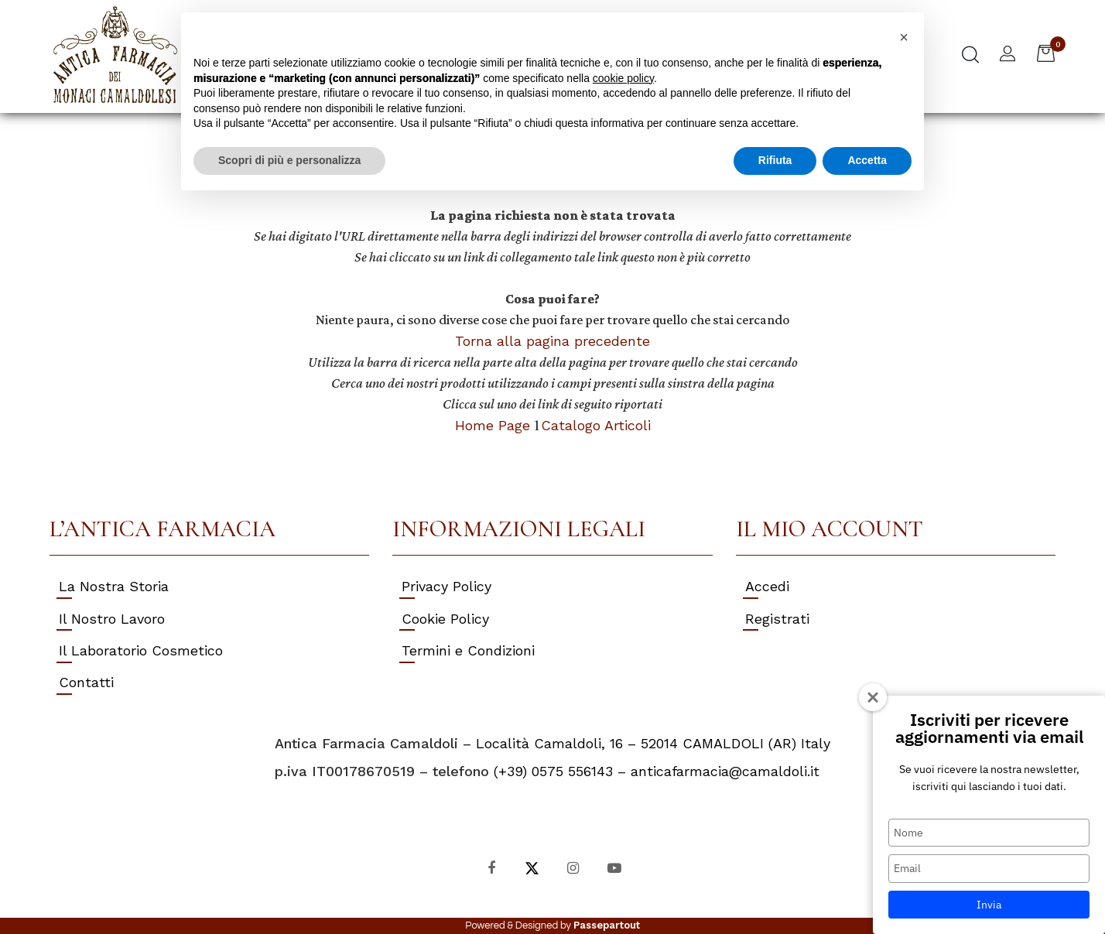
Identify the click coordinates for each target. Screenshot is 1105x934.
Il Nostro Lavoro (112, 619)
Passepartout (606, 925)
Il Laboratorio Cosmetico (141, 650)
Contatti (86, 682)
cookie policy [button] (623, 78)
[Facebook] (491, 867)
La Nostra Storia (114, 586)
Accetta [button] (867, 160)
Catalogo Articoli (596, 425)
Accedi (767, 586)
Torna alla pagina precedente (552, 341)
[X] (532, 867)
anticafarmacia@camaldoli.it (725, 771)
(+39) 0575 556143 (553, 771)
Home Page (495, 425)
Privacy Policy (446, 586)
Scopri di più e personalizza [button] (289, 160)
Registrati (777, 619)
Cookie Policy (445, 619)
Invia (989, 905)
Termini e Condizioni (468, 650)
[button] (970, 56)
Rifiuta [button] (775, 160)
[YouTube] (614, 867)
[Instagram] (573, 867)
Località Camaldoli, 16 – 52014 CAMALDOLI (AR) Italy (653, 743)
